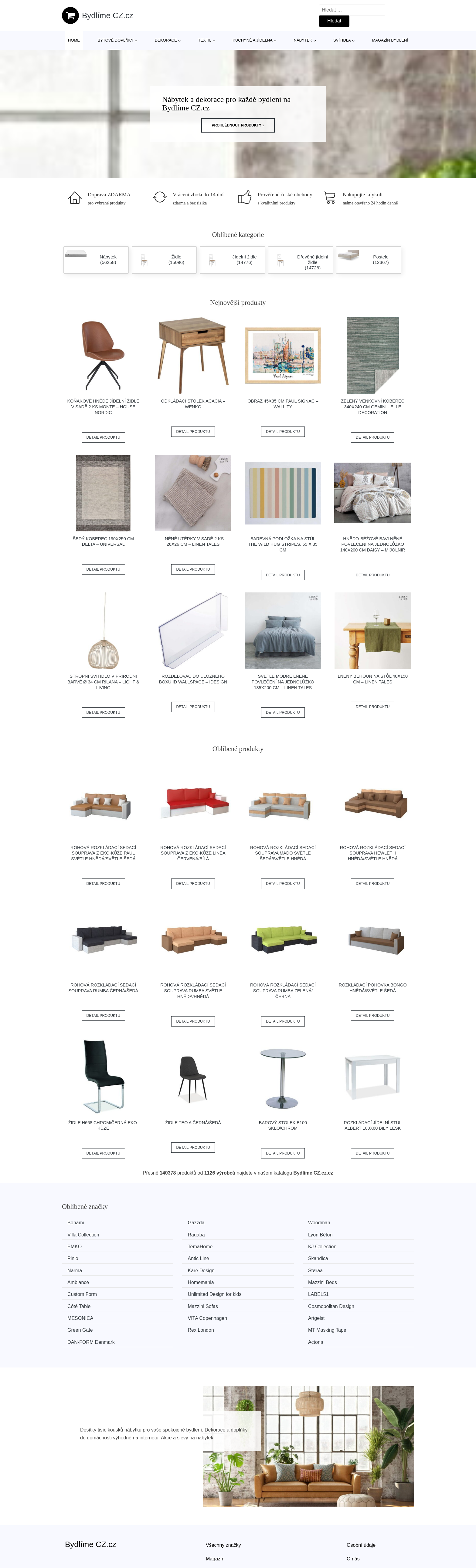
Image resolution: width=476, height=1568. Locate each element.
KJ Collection (84, 1245)
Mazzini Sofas (265, 1279)
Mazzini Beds (174, 1268)
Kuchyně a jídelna (253, 40)
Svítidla (342, 40)
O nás (353, 1519)
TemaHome (353, 1234)
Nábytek (303, 40)
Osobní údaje (361, 1505)
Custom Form (265, 1268)
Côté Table (171, 1279)
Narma (77, 1256)
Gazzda (168, 1222)
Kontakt (355, 1532)
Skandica (351, 1245)
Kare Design (173, 1256)
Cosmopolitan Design (364, 1279)
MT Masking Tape (179, 1302)
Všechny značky (223, 1505)
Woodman (261, 1222)
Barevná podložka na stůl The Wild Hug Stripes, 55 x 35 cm (283, 544)
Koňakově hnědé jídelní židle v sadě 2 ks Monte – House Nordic (103, 407)
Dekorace (166, 40)
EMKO (257, 1234)
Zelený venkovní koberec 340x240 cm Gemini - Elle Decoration (372, 407)
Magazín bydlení (390, 40)
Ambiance (351, 1256)
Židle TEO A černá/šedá (193, 1122)
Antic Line (260, 1245)
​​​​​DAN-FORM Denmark (274, 1302)
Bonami (78, 1222)
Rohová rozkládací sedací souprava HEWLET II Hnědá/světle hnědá (373, 853)
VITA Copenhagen (179, 1291)
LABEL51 (80, 1279)
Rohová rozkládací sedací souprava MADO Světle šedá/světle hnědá (283, 853)
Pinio (165, 1245)
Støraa (257, 1256)
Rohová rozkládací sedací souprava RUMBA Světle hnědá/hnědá (193, 991)
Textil (204, 40)
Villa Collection (356, 1222)
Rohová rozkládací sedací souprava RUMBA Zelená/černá (283, 991)
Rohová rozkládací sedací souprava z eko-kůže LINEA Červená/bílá (193, 853)
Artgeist (258, 1291)
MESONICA (82, 1291)
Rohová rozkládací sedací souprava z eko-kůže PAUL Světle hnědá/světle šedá (103, 853)
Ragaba (78, 1234)
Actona (348, 1302)
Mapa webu (218, 1532)
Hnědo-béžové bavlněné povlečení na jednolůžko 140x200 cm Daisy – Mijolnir (372, 544)
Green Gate (353, 1291)
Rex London (83, 1302)
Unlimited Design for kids (367, 1268)
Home (74, 40)
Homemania (83, 1268)
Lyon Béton (172, 1234)
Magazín (215, 1519)
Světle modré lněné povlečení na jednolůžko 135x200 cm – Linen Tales (283, 682)
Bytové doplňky (116, 40)
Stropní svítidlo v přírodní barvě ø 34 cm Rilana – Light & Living (103, 682)
